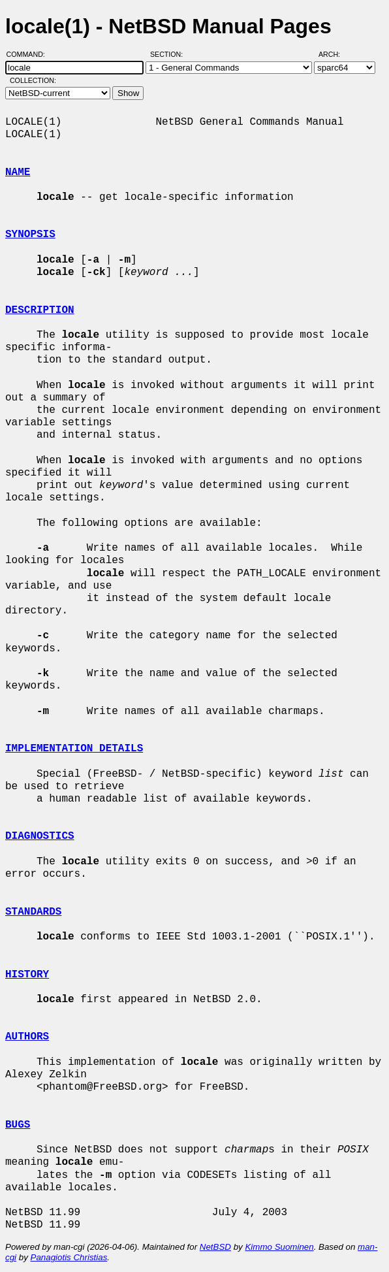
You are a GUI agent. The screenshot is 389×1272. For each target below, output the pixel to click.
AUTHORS (27, 1037)
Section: (169, 54)
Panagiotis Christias (69, 1257)
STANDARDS (33, 912)
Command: (30, 54)
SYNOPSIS (30, 234)
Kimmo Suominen (279, 1247)
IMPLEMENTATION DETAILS (74, 749)
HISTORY (27, 975)
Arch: (335, 54)
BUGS (17, 1125)
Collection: (33, 80)
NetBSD (215, 1247)
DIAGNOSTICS (39, 836)
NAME (17, 172)
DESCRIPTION (39, 310)
